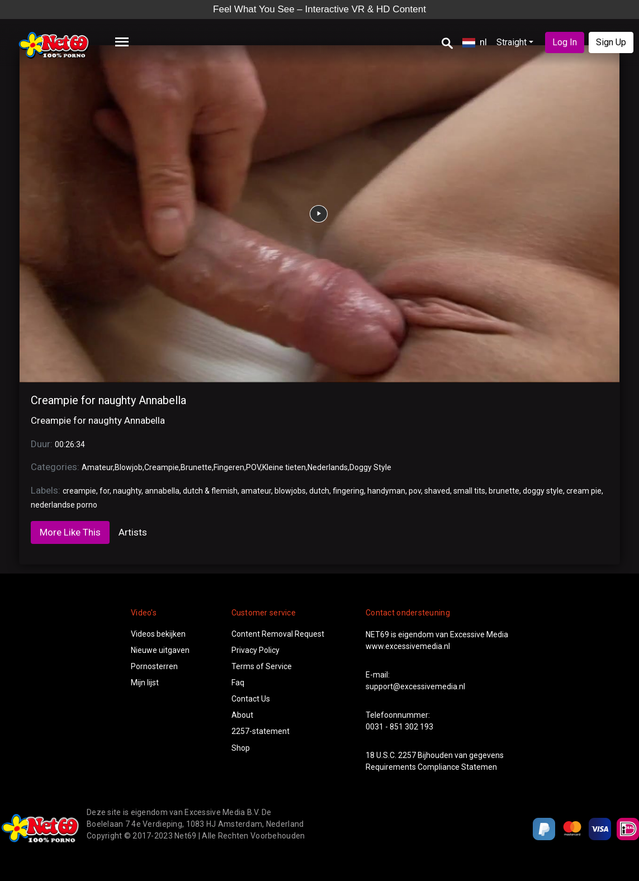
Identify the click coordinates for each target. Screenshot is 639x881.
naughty (127, 490)
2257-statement (260, 731)
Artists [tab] (133, 532)
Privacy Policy (255, 650)
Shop (240, 747)
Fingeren (229, 467)
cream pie (584, 490)
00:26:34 (70, 444)
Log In (564, 42)
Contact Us (250, 698)
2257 (407, 755)
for (105, 490)
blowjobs (290, 490)
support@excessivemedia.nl (415, 686)
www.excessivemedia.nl (408, 646)
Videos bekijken (158, 633)
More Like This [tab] (70, 532)
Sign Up (611, 42)
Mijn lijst (145, 682)
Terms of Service (261, 666)
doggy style (543, 490)
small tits (469, 490)
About (242, 715)
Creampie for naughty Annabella (108, 400)
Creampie (161, 467)
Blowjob (129, 467)
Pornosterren (154, 666)
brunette (504, 490)
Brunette (196, 467)
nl (474, 42)
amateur (256, 490)
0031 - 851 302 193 (399, 726)
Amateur (97, 467)
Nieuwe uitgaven (160, 650)
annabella (162, 490)
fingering (348, 490)
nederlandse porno (64, 504)
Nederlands (327, 467)
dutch (319, 490)
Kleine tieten (284, 467)
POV (253, 467)
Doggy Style (370, 467)
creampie (79, 490)
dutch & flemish (210, 490)
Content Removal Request (277, 633)
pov (415, 490)
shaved (437, 490)
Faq (237, 682)
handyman (386, 490)
